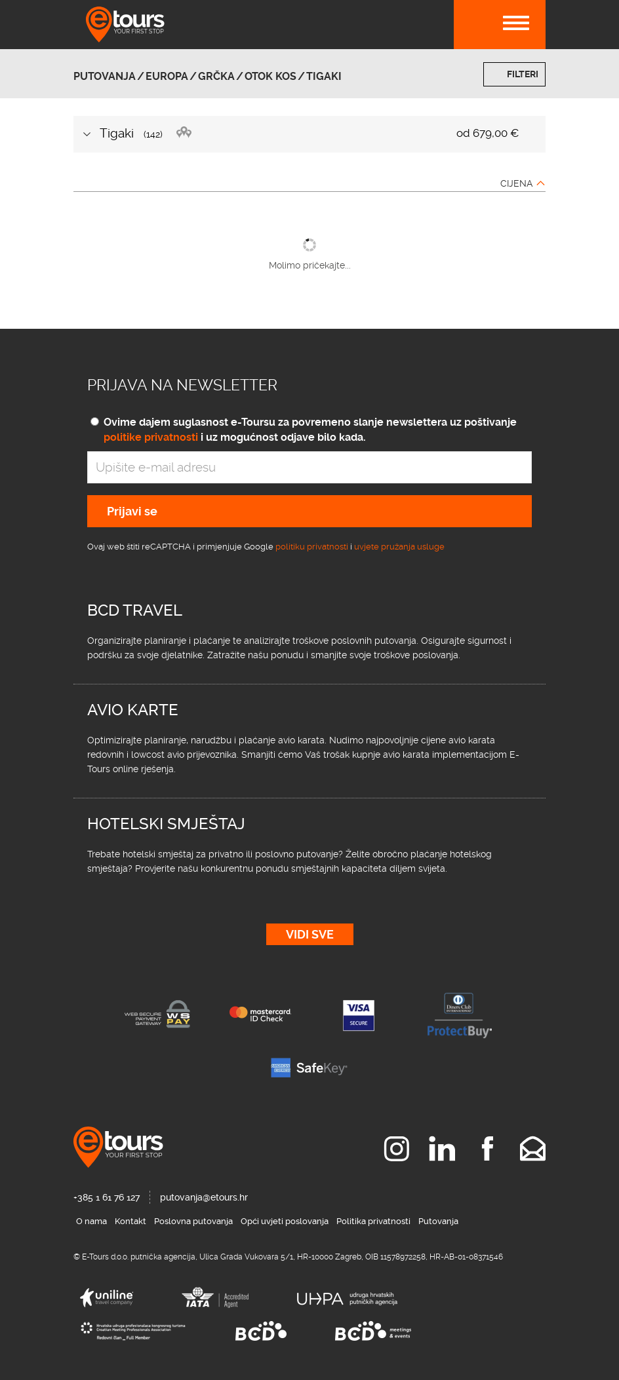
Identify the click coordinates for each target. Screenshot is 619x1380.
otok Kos (270, 76)
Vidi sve (310, 934)
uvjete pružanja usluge (399, 546)
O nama (91, 1221)
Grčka (216, 76)
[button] (309, 134)
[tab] (309, 134)
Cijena (516, 183)
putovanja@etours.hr (204, 1197)
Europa (167, 76)
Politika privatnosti (373, 1221)
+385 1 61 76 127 (106, 1197)
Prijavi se (132, 511)
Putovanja (104, 76)
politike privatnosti (151, 437)
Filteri (522, 74)
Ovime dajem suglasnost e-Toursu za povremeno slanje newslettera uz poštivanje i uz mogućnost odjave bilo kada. (310, 429)
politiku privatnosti (311, 546)
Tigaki (324, 76)
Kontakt (130, 1221)
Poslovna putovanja (193, 1221)
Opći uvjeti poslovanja (285, 1221)
